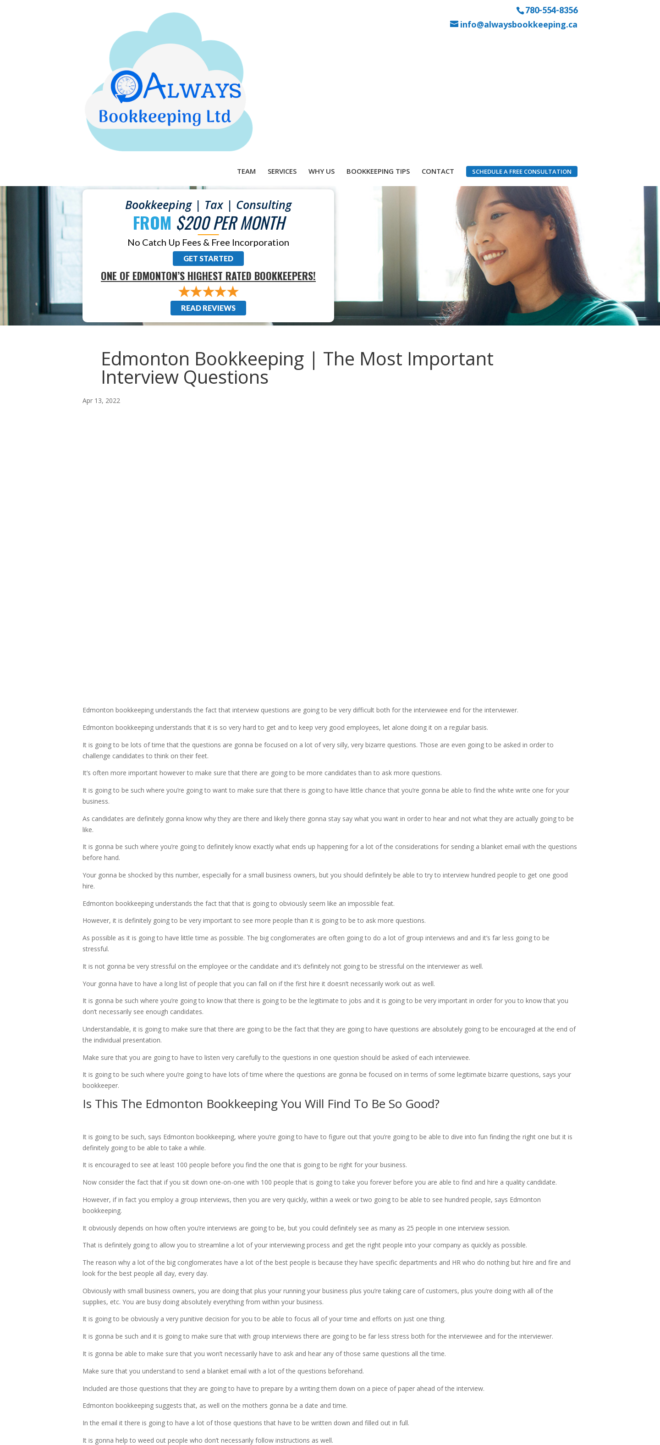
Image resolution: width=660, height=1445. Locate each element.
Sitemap (246, 1432)
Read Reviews (208, 189)
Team (246, 45)
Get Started (208, 139)
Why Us (321, 45)
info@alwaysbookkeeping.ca (519, 24)
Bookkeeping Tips (378, 45)
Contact (438, 45)
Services (282, 45)
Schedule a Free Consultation (522, 45)
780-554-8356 (551, 10)
